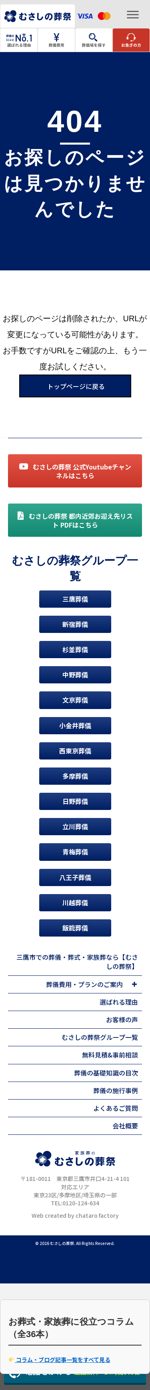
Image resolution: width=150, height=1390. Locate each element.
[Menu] (133, 15)
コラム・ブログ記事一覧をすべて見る (59, 1360)
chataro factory (97, 1215)
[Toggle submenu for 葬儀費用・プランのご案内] (134, 984)
